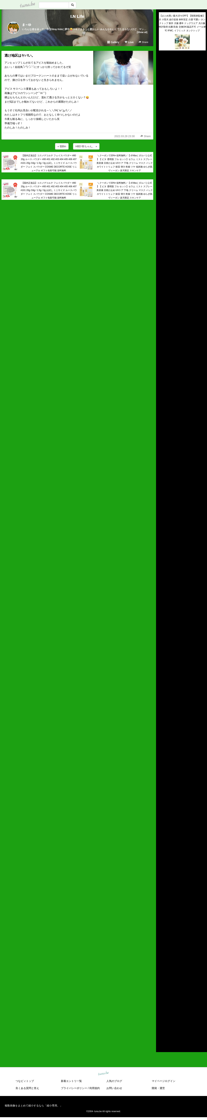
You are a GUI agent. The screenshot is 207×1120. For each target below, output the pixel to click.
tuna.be (103, 1073)
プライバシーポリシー (74, 1088)
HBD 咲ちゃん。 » (86, 146)
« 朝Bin (62, 146)
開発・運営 (158, 1088)
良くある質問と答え (27, 1088)
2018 (162, 1016)
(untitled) (164, 66)
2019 (162, 1012)
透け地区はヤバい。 (19, 55)
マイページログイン (163, 1080)
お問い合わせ (114, 1088)
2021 (162, 1003)
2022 (162, 998)
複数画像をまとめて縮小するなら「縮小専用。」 (33, 1105)
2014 (162, 1033)
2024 (162, 990)
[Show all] (142, 32)
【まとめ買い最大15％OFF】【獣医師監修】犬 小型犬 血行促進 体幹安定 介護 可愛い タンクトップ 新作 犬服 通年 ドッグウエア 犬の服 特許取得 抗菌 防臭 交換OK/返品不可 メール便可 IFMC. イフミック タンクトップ (182, 23)
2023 (162, 994)
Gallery (113, 42)
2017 (162, 1020)
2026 (162, 981)
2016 (162, 1025)
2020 (162, 1007)
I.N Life (77, 16)
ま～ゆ (26, 24)
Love (129, 42)
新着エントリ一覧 (71, 1080)
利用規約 (94, 1088)
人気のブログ (114, 1080)
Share (143, 42)
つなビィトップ (25, 1080)
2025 (162, 986)
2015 (162, 1029)
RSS (163, 1045)
